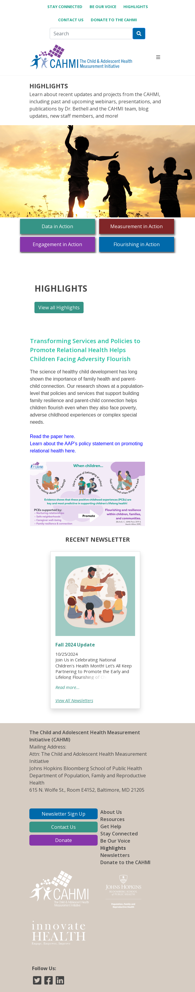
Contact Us (71, 19)
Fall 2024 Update (75, 644)
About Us (111, 812)
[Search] (91, 33)
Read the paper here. (52, 436)
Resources (112, 819)
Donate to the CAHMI (114, 19)
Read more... (67, 687)
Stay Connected (64, 6)
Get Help (110, 826)
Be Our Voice (103, 6)
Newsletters (115, 855)
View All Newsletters (74, 700)
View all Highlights (59, 307)
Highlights (135, 6)
